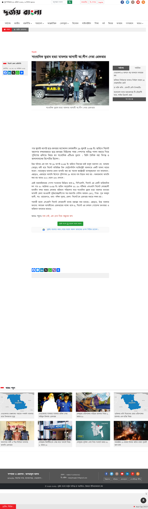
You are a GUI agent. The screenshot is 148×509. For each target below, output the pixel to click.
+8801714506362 (73, 474)
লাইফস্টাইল (86, 23)
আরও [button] (140, 23)
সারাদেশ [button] (39, 23)
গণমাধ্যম (129, 23)
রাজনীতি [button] (27, 23)
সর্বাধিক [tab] (137, 68)
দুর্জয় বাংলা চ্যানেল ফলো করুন (70, 223)
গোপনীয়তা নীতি (135, 479)
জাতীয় (17, 23)
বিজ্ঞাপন (107, 479)
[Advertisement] (104, 12)
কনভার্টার (84, 2)
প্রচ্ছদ (7, 29)
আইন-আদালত (20, 29)
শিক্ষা (97, 23)
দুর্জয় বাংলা (62, 486)
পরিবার (115, 479)
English (100, 2)
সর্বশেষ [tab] (121, 68)
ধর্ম (103, 23)
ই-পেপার (93, 2)
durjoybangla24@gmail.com (77, 477)
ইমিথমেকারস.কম (97, 486)
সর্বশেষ (8, 23)
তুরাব (77, 155)
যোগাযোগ (124, 479)
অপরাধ (119, 23)
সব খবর (129, 99)
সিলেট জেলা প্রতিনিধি (14, 63)
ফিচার (110, 23)
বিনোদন (75, 23)
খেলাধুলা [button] (64, 23)
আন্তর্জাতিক (52, 23)
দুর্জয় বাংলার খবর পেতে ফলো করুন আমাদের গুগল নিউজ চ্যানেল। (73, 229)
